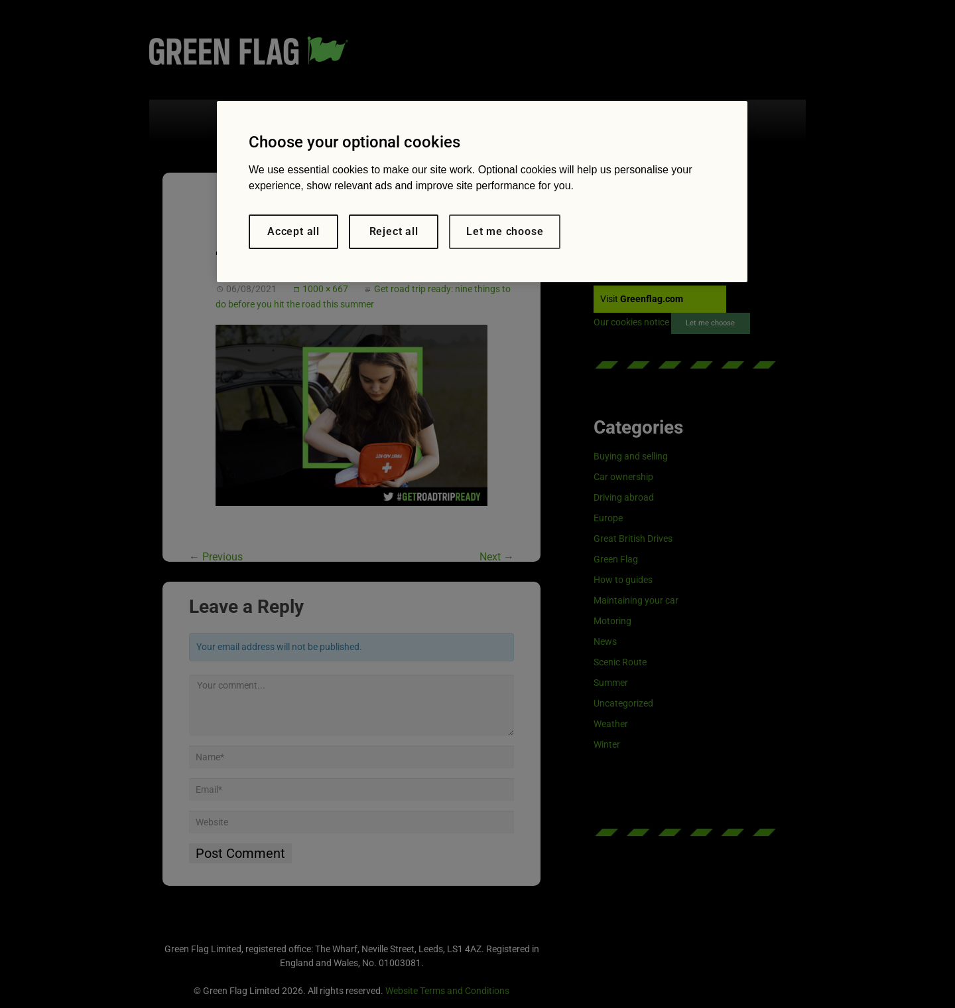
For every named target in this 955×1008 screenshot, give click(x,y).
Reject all (393, 231)
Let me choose (504, 231)
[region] (482, 191)
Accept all (293, 231)
